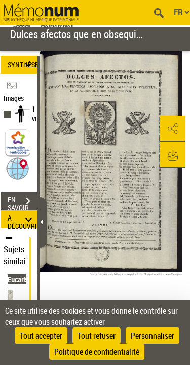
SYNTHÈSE (22, 65)
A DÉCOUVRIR (22, 219)
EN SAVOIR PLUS (22, 202)
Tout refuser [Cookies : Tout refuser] (97, 335)
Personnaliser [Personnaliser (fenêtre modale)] (152, 335)
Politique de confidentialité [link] (96, 351)
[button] (17, 168)
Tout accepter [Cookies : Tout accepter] (41, 335)
